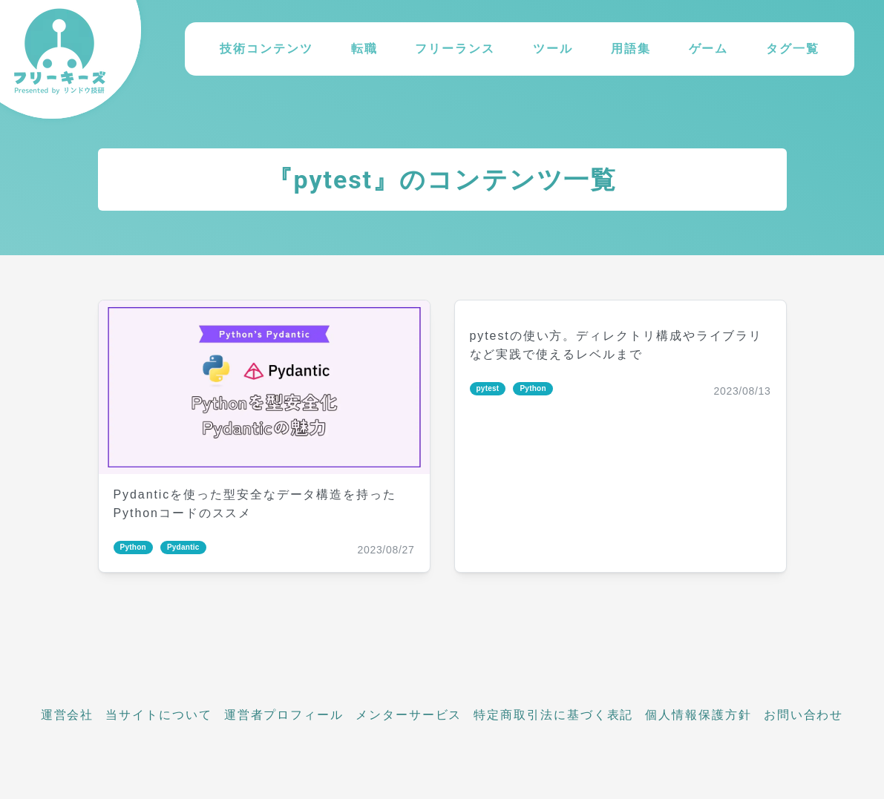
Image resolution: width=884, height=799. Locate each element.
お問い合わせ (804, 714)
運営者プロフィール (284, 714)
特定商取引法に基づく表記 (553, 714)
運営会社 (67, 714)
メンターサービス (409, 714)
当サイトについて (158, 714)
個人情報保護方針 (698, 714)
